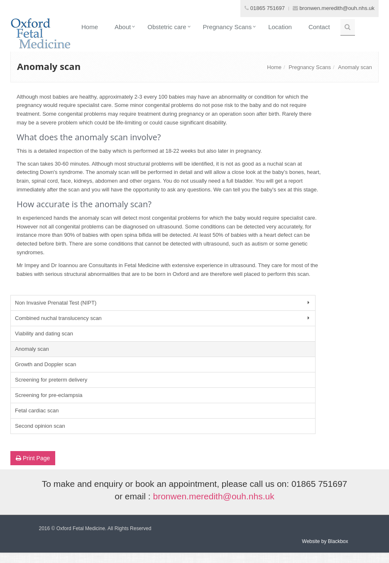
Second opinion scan (40, 426)
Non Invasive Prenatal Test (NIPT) (163, 303)
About (123, 26)
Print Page (33, 458)
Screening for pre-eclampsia (49, 395)
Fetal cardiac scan (37, 410)
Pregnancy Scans (227, 26)
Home (89, 26)
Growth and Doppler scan (45, 364)
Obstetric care (166, 26)
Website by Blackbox (325, 541)
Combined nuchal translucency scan (163, 318)
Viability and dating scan (44, 333)
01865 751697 (267, 8)
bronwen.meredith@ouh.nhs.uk (336, 8)
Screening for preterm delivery (51, 380)
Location (280, 26)
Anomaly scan (355, 67)
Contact (319, 26)
